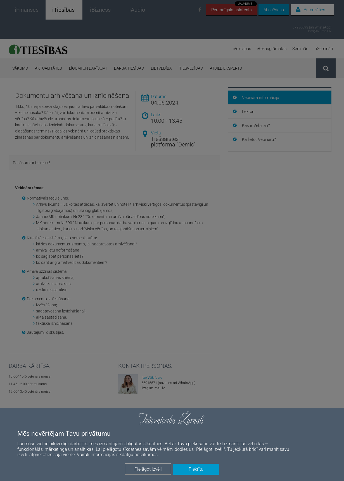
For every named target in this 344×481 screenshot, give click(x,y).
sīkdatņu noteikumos (137, 454)
